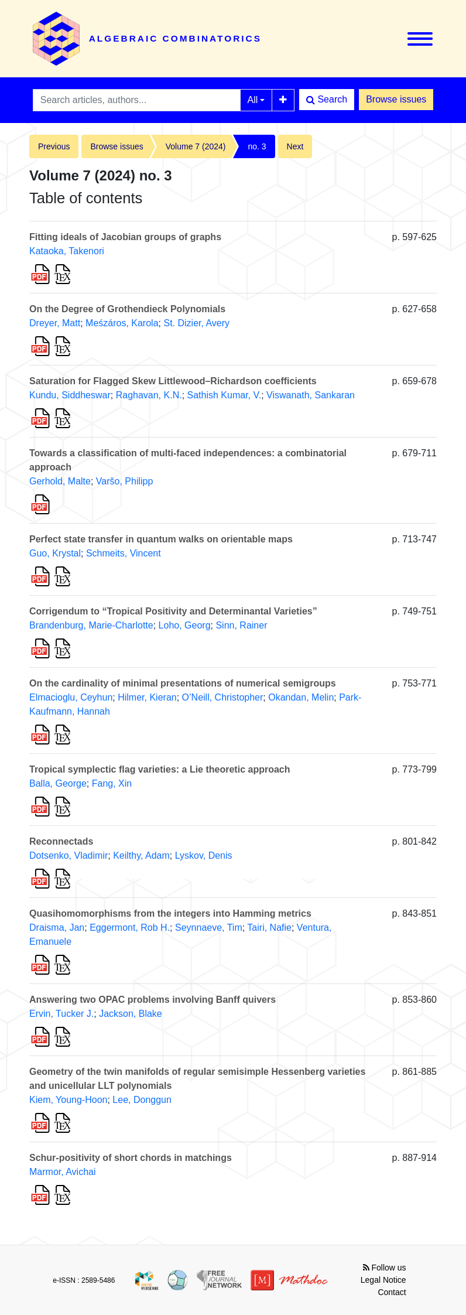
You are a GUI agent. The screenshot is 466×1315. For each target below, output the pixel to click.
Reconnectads (61, 841)
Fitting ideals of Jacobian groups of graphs (125, 237)
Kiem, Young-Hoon (68, 1100)
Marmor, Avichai (62, 1172)
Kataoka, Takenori (66, 251)
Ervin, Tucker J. (61, 1014)
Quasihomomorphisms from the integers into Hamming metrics (170, 913)
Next (295, 146)
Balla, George (58, 783)
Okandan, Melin (301, 697)
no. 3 (257, 146)
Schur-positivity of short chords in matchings (130, 1158)
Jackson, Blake (130, 1014)
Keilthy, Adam (141, 855)
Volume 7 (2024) (196, 146)
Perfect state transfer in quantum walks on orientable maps (161, 539)
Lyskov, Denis (203, 855)
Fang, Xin (112, 783)
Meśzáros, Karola (122, 323)
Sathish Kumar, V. (224, 395)
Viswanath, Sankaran (310, 395)
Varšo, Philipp (124, 481)
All (253, 100)
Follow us (384, 1267)
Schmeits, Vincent (123, 553)
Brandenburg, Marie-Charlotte (91, 625)
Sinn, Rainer (241, 625)
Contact (392, 1292)
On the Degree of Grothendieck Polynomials (127, 309)
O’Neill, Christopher (222, 697)
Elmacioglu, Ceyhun (70, 697)
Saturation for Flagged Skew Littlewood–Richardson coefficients (173, 381)
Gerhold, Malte (60, 481)
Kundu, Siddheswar (70, 395)
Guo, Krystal (55, 553)
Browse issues (396, 99)
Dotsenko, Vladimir (68, 855)
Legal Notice (383, 1280)
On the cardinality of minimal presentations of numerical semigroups (182, 683)
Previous (54, 146)
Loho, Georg (185, 625)
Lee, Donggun (142, 1100)
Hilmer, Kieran (147, 697)
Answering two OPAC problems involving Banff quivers (152, 1000)
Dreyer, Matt (54, 323)
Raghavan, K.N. (149, 395)
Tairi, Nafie (269, 928)
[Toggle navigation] (420, 39)
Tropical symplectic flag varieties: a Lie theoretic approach (159, 769)
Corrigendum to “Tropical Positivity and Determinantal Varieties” (173, 611)
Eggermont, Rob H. (130, 928)
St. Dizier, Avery (196, 323)
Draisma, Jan (56, 928)
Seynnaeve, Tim (208, 928)
